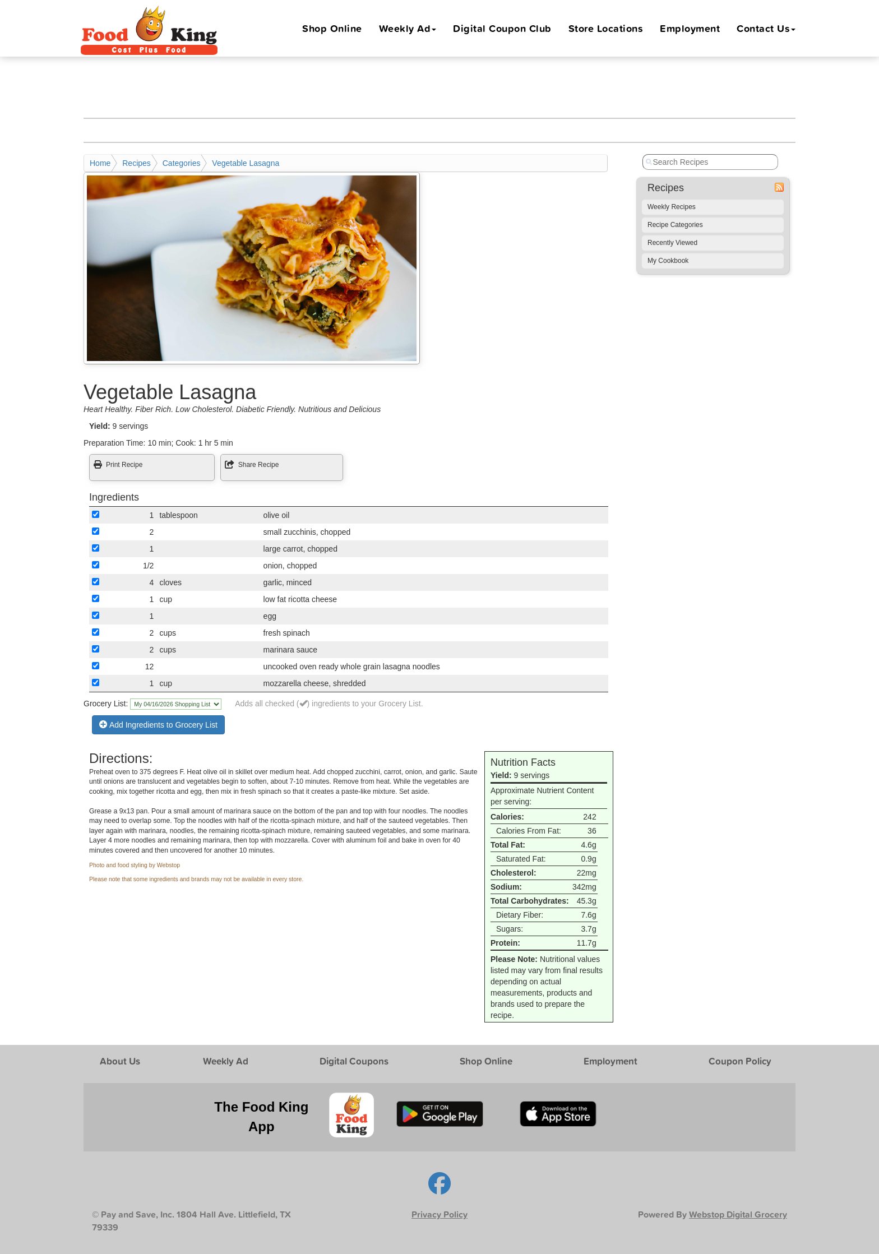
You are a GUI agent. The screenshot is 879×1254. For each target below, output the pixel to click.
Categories (182, 163)
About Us (120, 1061)
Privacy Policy (439, 1214)
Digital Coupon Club (502, 28)
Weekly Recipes (671, 207)
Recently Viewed (672, 243)
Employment (690, 28)
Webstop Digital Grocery (738, 1214)
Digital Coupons (354, 1061)
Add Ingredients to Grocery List (158, 724)
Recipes (136, 163)
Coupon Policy (740, 1061)
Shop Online (332, 28)
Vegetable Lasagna (245, 163)
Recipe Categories (675, 225)
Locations (606, 28)
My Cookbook (667, 261)
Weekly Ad (408, 28)
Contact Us (766, 28)
